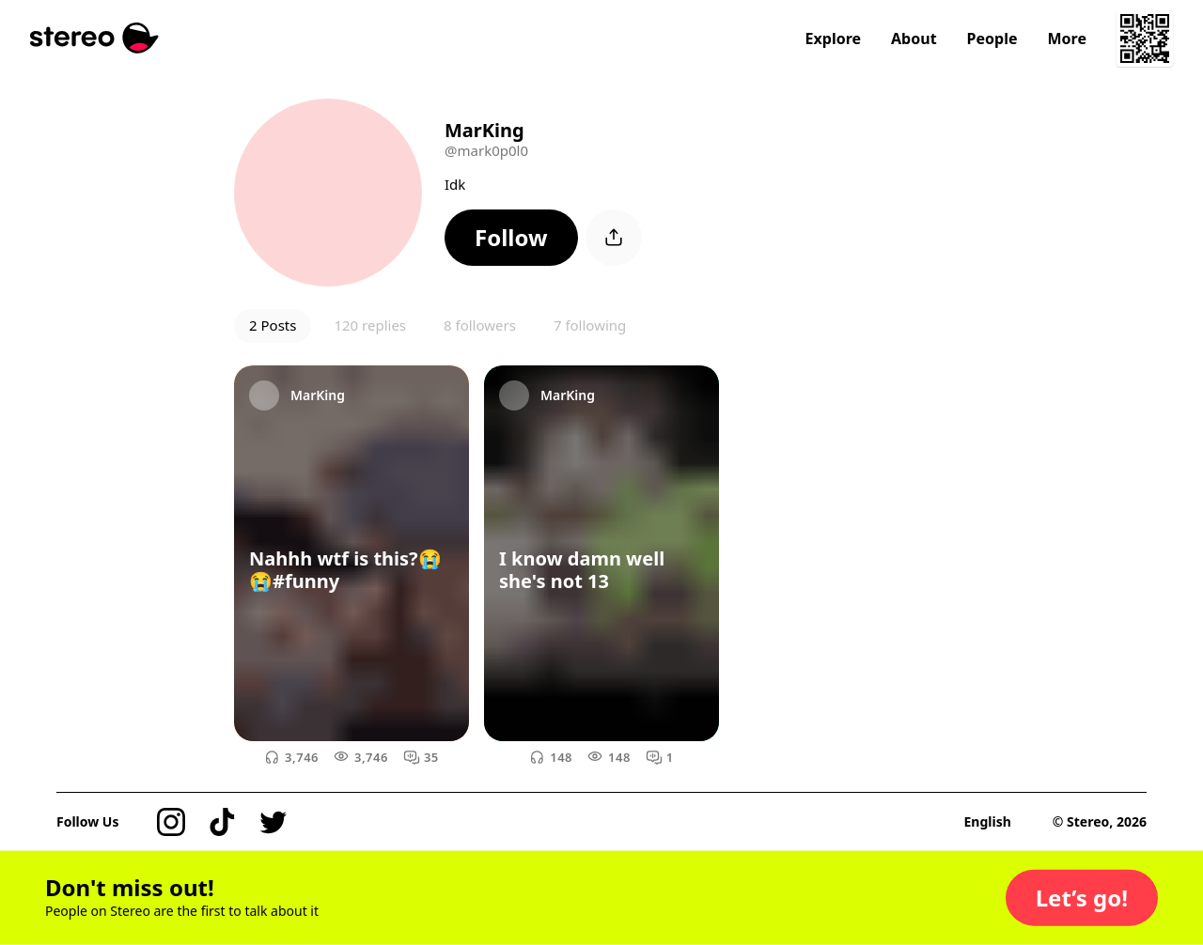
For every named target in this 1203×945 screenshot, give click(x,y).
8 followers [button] (480, 325)
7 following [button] (590, 325)
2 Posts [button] (272, 325)
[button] (511, 237)
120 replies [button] (370, 325)
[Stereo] (94, 38)
